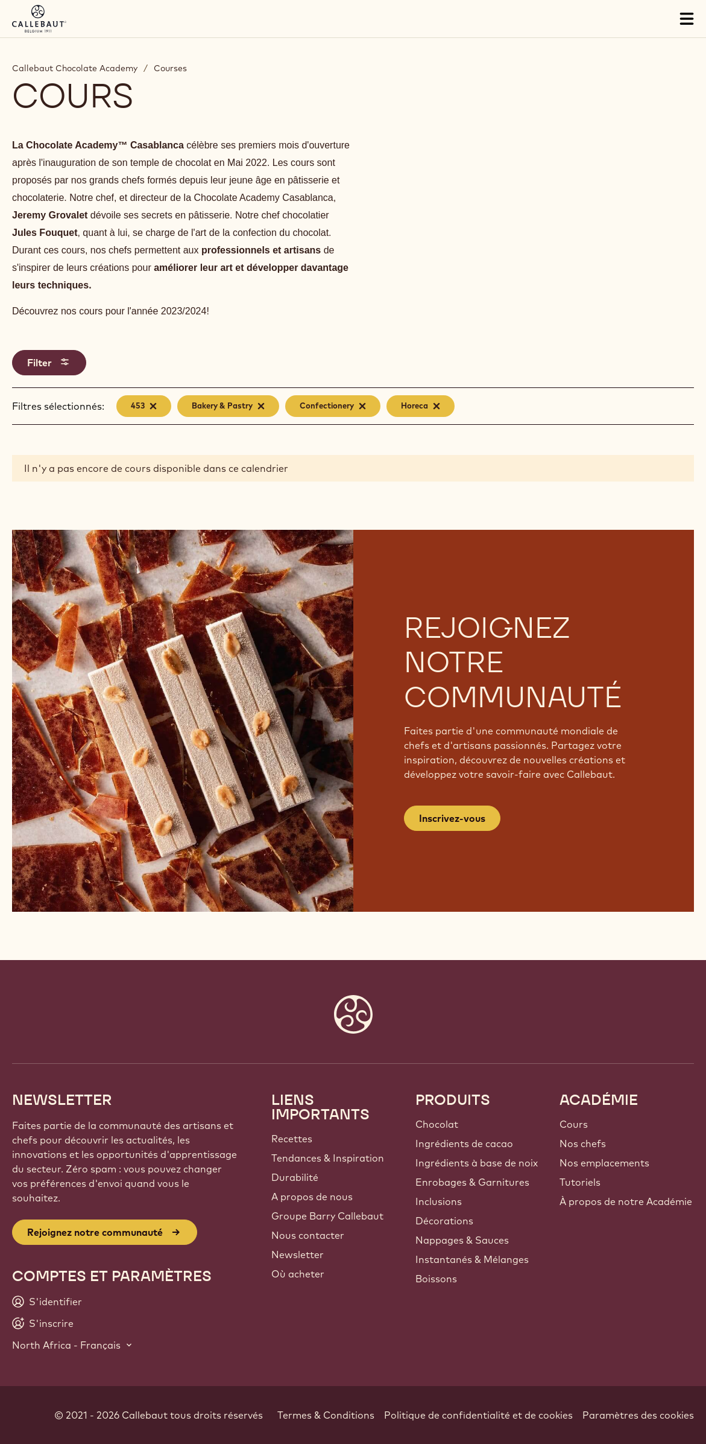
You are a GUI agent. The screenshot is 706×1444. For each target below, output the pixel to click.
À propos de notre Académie (625, 1201)
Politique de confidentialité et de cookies (478, 1415)
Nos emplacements (604, 1163)
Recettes (291, 1139)
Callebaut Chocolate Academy (74, 68)
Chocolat (436, 1124)
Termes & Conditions (325, 1415)
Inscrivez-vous (452, 818)
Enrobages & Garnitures (472, 1182)
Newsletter (297, 1254)
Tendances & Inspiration (327, 1158)
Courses (170, 68)
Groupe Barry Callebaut (327, 1216)
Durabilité (294, 1177)
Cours (573, 1124)
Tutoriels (579, 1182)
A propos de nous (312, 1197)
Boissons (436, 1279)
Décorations (444, 1221)
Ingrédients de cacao (464, 1143)
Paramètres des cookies (638, 1415)
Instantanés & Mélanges (472, 1259)
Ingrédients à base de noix (476, 1163)
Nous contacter (307, 1235)
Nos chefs (582, 1143)
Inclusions (438, 1201)
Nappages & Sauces (462, 1240)
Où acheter (297, 1274)
